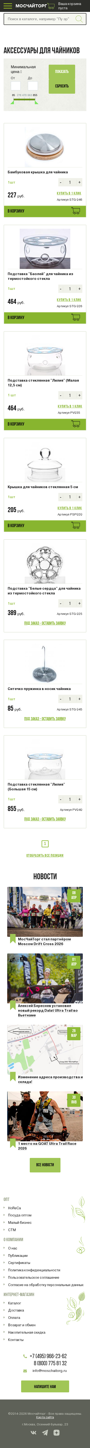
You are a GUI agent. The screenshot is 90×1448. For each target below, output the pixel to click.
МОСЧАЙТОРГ (31, 5)
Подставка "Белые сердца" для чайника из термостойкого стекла (44, 591)
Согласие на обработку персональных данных (46, 1285)
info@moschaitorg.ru (50, 1371)
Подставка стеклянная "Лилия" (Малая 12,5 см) (43, 383)
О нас (12, 1248)
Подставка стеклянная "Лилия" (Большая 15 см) (36, 786)
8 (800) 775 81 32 (50, 1364)
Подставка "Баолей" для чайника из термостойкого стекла (40, 276)
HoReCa (14, 1208)
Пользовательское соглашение (33, 1277)
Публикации (18, 1256)
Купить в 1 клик (69, 193)
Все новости (45, 1165)
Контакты (16, 1340)
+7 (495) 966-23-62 (48, 1356)
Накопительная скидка (26, 1332)
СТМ (12, 1230)
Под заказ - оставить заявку (45, 623)
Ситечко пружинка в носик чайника (39, 689)
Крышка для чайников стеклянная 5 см (43, 487)
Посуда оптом (19, 1215)
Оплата (14, 1318)
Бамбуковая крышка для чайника (38, 172)
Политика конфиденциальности (34, 1270)
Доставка (16, 1310)
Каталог (14, 1303)
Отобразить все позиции (45, 856)
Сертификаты (19, 1263)
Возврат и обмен (22, 1325)
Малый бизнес (20, 1222)
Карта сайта (45, 1417)
